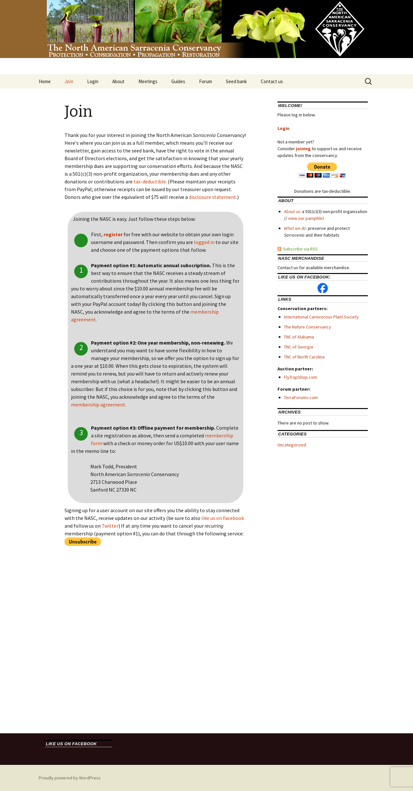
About (118, 81)
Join (69, 81)
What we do (295, 228)
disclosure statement (212, 197)
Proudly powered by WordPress (70, 778)
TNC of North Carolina (304, 357)
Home (45, 81)
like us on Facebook (222, 518)
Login (92, 81)
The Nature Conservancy (307, 327)
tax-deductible (150, 181)
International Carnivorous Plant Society (321, 317)
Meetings (147, 81)
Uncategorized (291, 445)
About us (292, 211)
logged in (204, 242)
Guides (178, 81)
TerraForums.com (301, 397)
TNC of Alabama (299, 337)
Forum (205, 81)
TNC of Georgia (298, 347)
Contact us (272, 81)
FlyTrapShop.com (300, 377)
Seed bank (236, 81)
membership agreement (98, 404)
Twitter (110, 525)
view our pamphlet (306, 218)
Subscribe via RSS (300, 249)
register (113, 234)
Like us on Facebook (71, 743)
